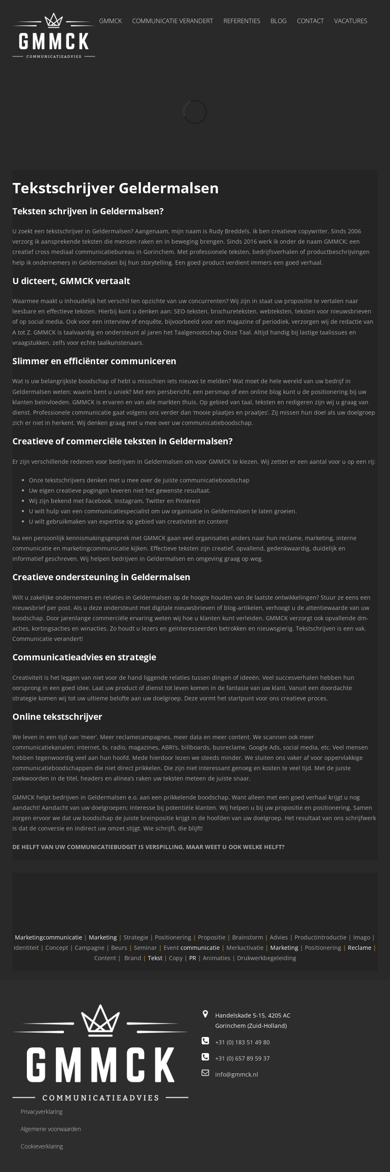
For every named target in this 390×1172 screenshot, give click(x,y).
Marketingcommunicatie (48, 937)
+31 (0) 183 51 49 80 (242, 1042)
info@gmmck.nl (236, 1074)
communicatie (200, 947)
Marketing (103, 937)
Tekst (155, 958)
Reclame (359, 947)
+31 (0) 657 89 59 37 (242, 1058)
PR (192, 958)
